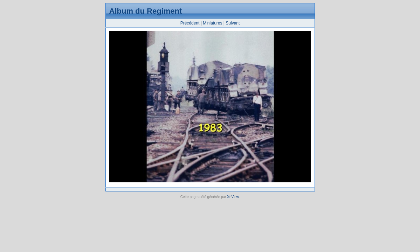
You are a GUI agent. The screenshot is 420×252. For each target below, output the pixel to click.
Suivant (233, 23)
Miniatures (212, 23)
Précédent (190, 23)
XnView (233, 197)
